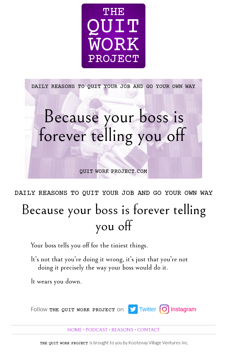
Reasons (122, 330)
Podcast (97, 330)
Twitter (142, 309)
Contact (148, 330)
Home (74, 330)
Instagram (178, 309)
